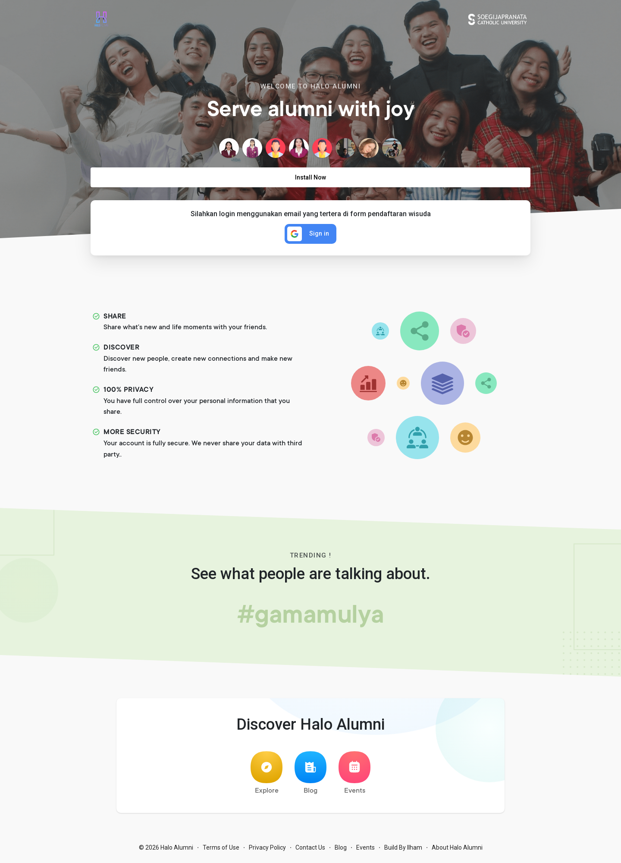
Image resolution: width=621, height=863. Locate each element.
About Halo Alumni (457, 850)
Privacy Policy (267, 850)
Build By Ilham (403, 850)
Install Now (310, 177)
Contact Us (310, 850)
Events (354, 775)
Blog (310, 775)
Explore (266, 775)
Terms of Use (221, 850)
